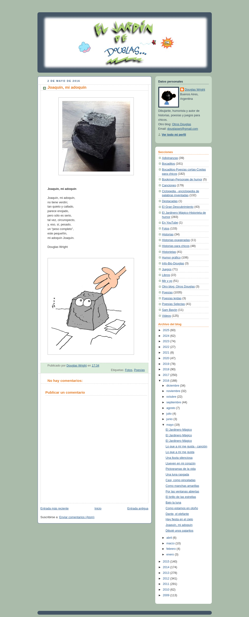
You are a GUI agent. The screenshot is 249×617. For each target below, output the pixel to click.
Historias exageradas (176, 240)
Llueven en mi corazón (181, 463)
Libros (166, 275)
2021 (166, 352)
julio (169, 413)
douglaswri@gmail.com (182, 128)
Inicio (97, 508)
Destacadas (170, 201)
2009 (166, 595)
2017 (166, 375)
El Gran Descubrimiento (178, 206)
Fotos (128, 370)
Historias (168, 234)
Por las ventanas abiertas (182, 491)
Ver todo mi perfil (174, 134)
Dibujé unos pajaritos (179, 530)
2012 (166, 578)
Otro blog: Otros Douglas (178, 286)
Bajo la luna (173, 502)
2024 (166, 336)
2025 (166, 330)
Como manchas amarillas (182, 486)
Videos (166, 315)
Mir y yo (167, 281)
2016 (166, 380)
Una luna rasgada (177, 474)
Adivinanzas (170, 158)
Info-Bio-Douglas (173, 263)
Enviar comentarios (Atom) (76, 517)
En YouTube (170, 222)
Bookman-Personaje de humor (182, 179)
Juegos (167, 269)
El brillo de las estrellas (181, 497)
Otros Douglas (181, 124)
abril (169, 537)
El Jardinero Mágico (179, 429)
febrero (171, 548)
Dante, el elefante (177, 514)
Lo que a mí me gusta (180, 452)
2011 (166, 584)
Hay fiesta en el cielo (179, 519)
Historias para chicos (176, 246)
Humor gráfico (171, 257)
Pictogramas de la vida (181, 469)
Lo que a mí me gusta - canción (186, 446)
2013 (166, 573)
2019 (166, 364)
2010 (166, 589)
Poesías (139, 370)
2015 (166, 561)
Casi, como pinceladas (181, 480)
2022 (166, 347)
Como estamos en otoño (182, 508)
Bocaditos (168, 163)
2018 (166, 369)
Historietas (169, 252)
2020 (166, 358)
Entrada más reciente (55, 508)
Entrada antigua (137, 508)
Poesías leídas (172, 298)
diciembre (173, 385)
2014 (166, 567)
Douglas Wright (195, 89)
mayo (170, 424)
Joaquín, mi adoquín (179, 525)
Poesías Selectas (173, 304)
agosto (171, 408)
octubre (171, 396)
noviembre (173, 391)
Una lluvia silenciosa (179, 457)
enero (170, 554)
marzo (171, 543)
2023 (166, 341)
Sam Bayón (169, 310)
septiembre (174, 402)
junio (169, 419)
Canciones (169, 185)
